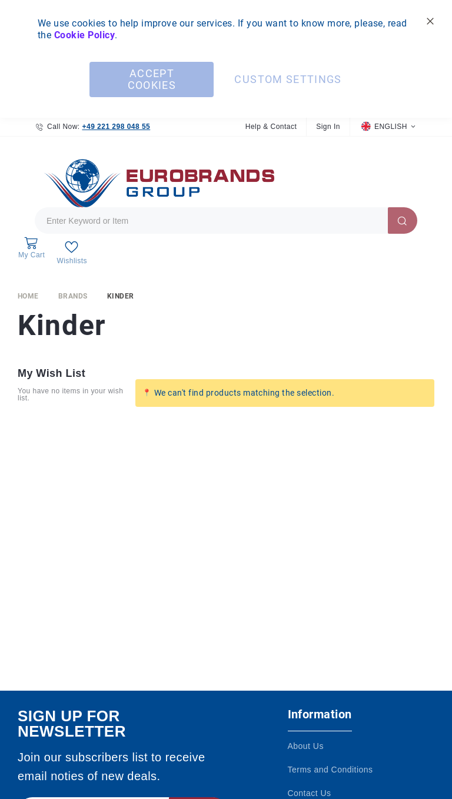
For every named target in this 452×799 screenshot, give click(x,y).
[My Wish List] (71, 255)
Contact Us (309, 793)
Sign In (328, 126)
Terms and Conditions (330, 769)
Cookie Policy (84, 35)
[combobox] (226, 223)
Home (28, 301)
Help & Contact (271, 126)
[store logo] (156, 185)
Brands (73, 301)
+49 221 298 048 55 (116, 126)
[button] (388, 127)
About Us (306, 746)
